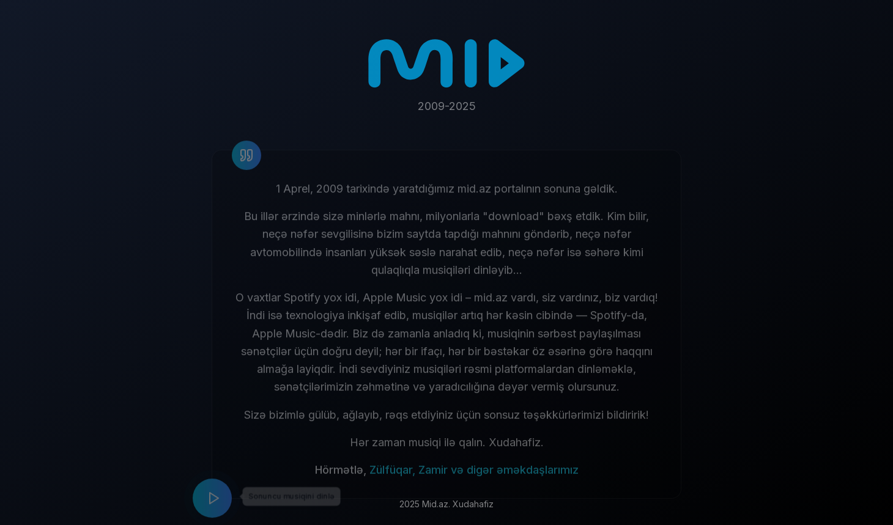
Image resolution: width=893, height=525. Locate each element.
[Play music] (212, 503)
